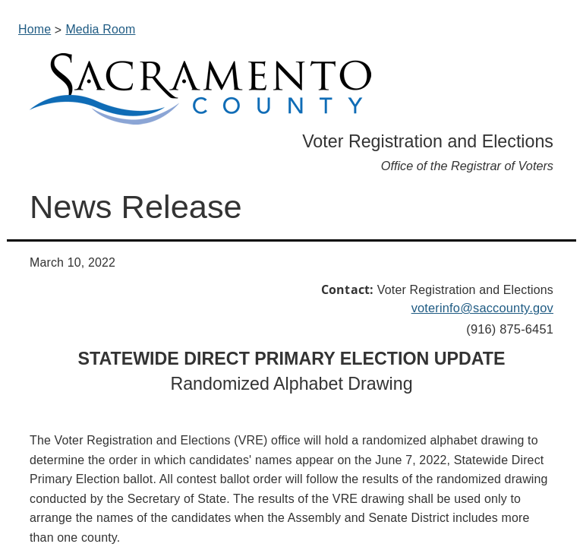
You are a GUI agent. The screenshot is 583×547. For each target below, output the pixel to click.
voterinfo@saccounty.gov (482, 308)
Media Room (100, 29)
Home (34, 29)
